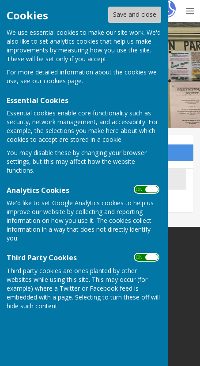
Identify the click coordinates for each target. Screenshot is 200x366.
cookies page (63, 81)
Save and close (134, 14)
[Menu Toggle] (190, 10)
